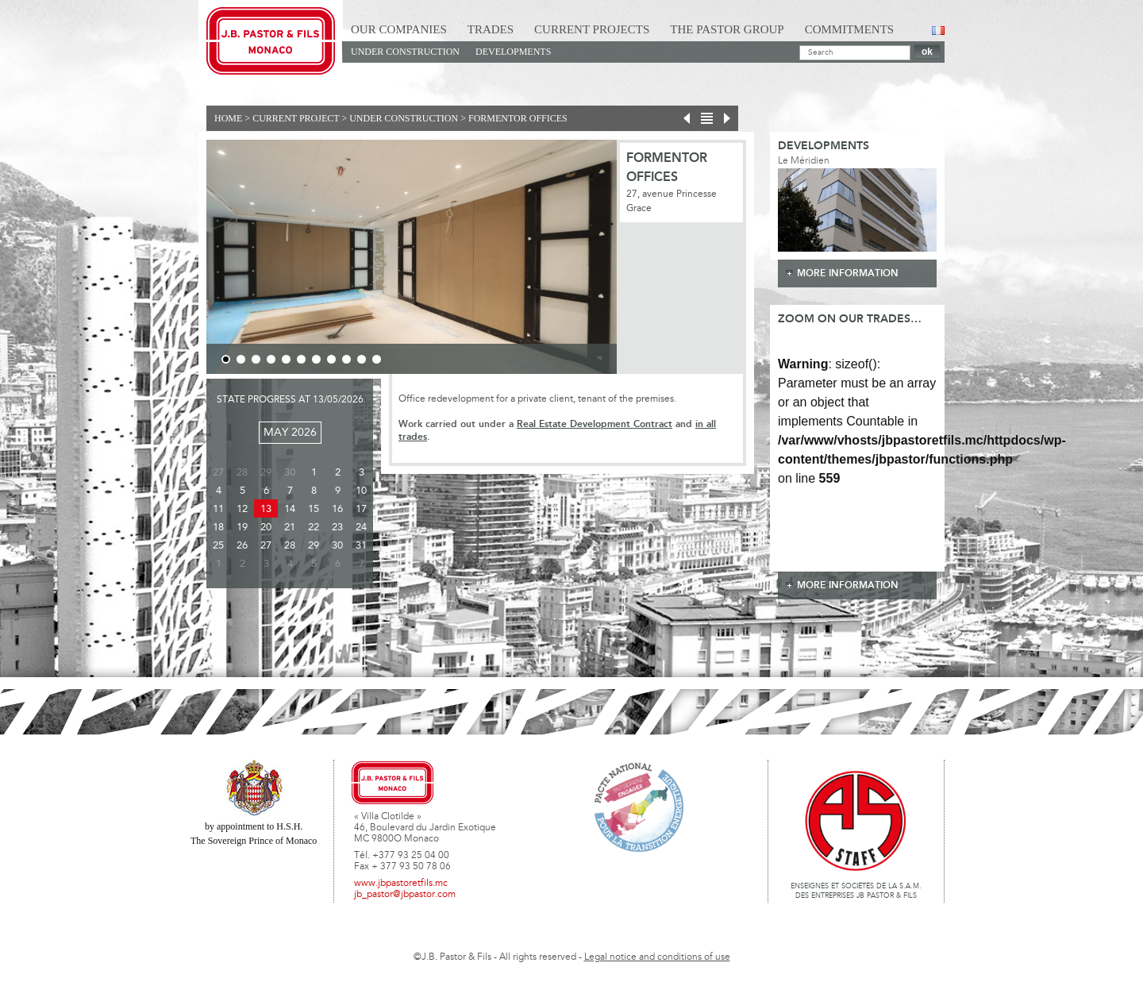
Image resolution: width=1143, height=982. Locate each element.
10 (361, 359)
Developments (513, 51)
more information (848, 273)
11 (376, 359)
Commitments (850, 29)
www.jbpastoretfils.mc (401, 883)
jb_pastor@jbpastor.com (405, 894)
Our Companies (399, 29)
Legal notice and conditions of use (657, 957)
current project (295, 118)
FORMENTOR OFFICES (518, 118)
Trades (491, 29)
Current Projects (591, 29)
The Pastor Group (726, 29)
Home (228, 118)
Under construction (405, 51)
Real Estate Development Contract (594, 424)
